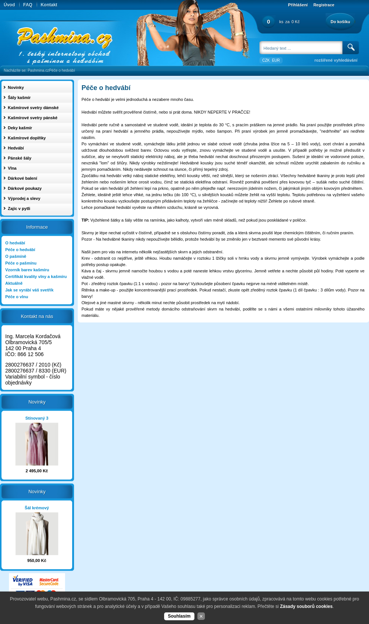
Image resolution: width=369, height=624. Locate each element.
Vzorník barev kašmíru (27, 270)
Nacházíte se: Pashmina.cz (26, 70)
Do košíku (340, 21)
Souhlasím (179, 616)
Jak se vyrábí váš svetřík (29, 290)
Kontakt (49, 4)
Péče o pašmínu (21, 263)
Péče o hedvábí (62, 70)
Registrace (323, 5)
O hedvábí (15, 243)
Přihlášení (298, 5)
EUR (276, 60)
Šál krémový (37, 508)
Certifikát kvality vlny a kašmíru (36, 276)
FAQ (28, 4)
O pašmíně (15, 256)
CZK (266, 60)
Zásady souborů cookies (306, 606)
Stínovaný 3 (37, 418)
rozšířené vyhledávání (335, 60)
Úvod (9, 4)
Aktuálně (13, 283)
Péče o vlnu (16, 296)
